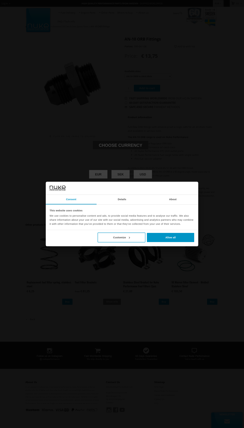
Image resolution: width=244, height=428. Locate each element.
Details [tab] (122, 199)
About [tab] (173, 199)
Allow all (170, 237)
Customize (121, 237)
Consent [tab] (71, 199)
